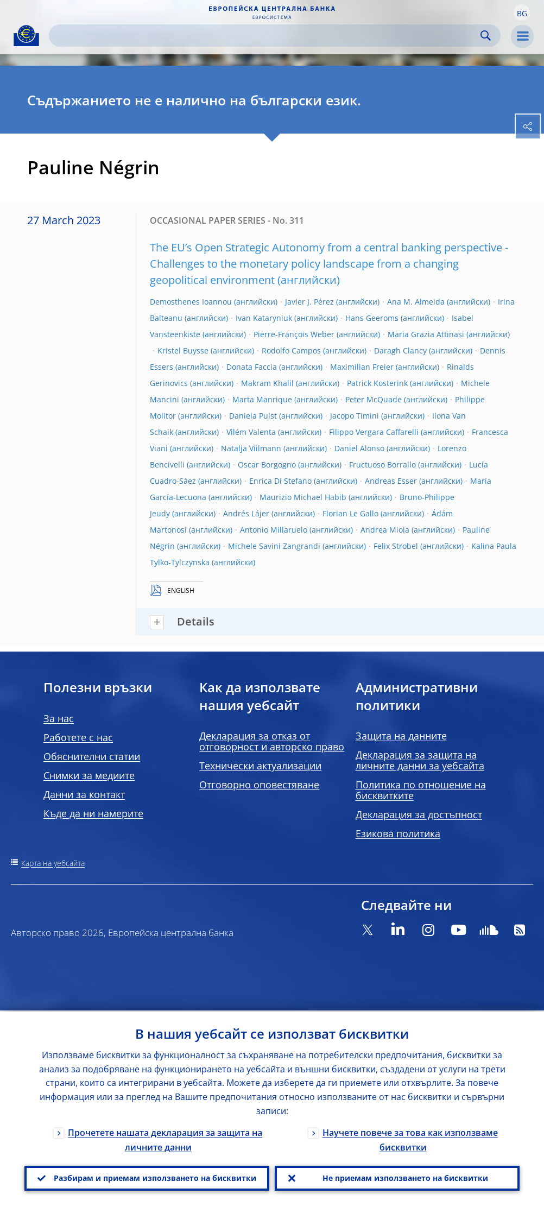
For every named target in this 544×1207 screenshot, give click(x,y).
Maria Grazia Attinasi (426, 334)
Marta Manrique (262, 399)
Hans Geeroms (371, 318)
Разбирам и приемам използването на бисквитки (155, 1177)
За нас (58, 718)
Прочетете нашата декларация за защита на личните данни (165, 1139)
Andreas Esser (391, 481)
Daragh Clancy (400, 350)
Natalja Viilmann (251, 448)
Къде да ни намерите (93, 813)
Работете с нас (78, 737)
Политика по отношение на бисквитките (421, 790)
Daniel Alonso (359, 448)
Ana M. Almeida (416, 301)
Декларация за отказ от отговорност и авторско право (271, 741)
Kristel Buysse (182, 350)
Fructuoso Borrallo (382, 464)
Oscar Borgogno (267, 464)
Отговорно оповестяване (259, 784)
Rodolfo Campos (291, 350)
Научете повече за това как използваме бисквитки (410, 1139)
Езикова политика (398, 833)
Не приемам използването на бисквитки (405, 1177)
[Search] (266, 35)
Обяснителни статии (91, 756)
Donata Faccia (251, 367)
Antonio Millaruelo (273, 529)
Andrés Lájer (246, 513)
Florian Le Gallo (350, 513)
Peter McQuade (373, 399)
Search (486, 35)
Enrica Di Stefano (280, 481)
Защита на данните (401, 735)
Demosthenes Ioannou (191, 301)
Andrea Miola (384, 529)
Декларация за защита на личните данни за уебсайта (420, 760)
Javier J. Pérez (309, 301)
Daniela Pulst (253, 415)
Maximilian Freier (362, 367)
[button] (522, 12)
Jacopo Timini (354, 415)
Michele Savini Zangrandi (274, 546)
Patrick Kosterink (377, 383)
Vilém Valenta (251, 432)
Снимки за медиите (89, 775)
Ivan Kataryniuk (264, 318)
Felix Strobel (396, 546)
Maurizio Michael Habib (303, 497)
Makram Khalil (267, 383)
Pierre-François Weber (294, 334)
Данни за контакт (84, 794)
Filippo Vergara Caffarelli (374, 432)
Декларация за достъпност (419, 814)
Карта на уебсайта (53, 863)
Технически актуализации (260, 765)
